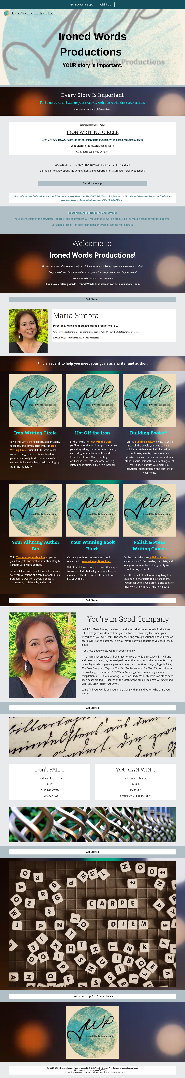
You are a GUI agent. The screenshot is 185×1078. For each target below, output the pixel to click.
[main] (92, 48)
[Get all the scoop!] (92, 183)
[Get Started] (92, 299)
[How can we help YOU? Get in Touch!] (92, 996)
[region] (92, 4)
